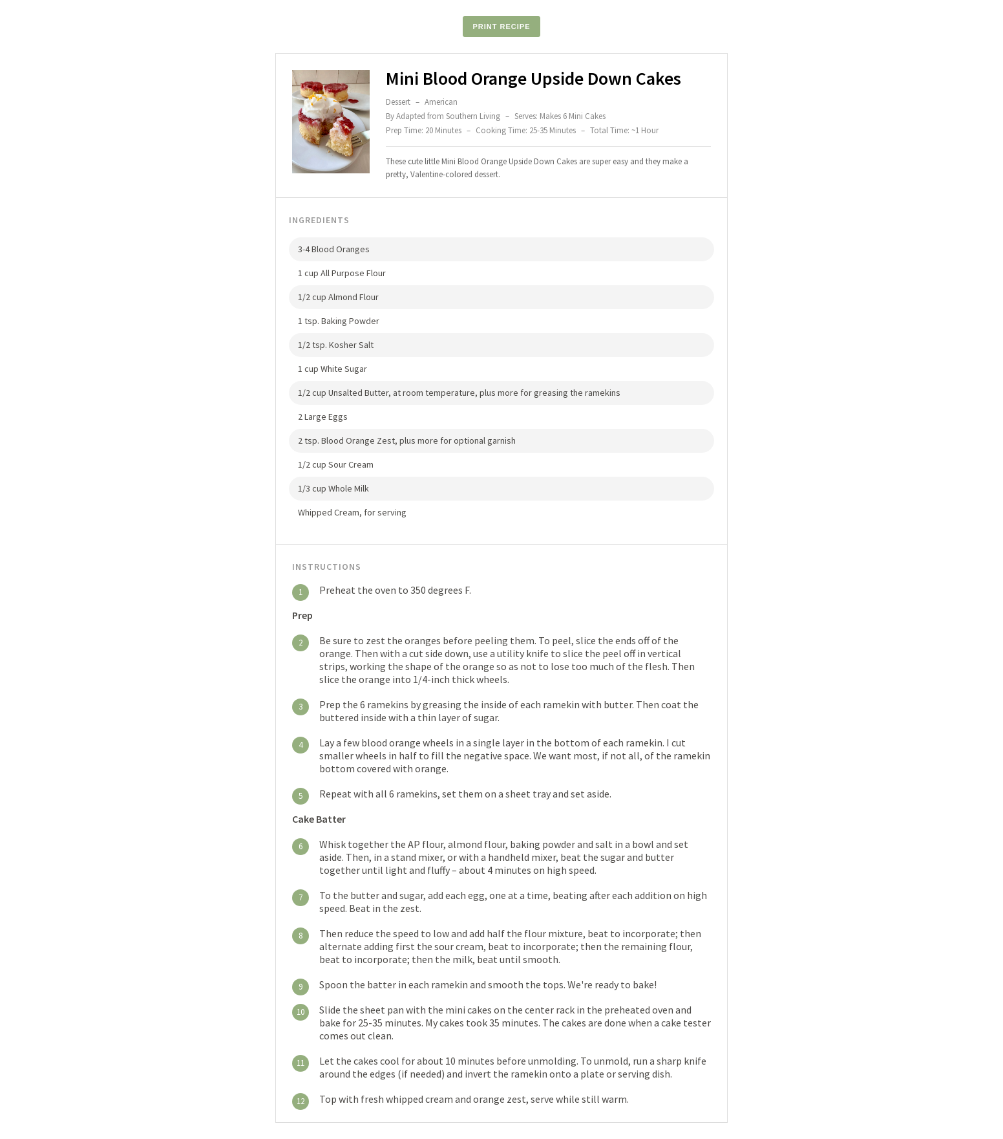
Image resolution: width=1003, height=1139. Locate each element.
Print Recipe (501, 26)
